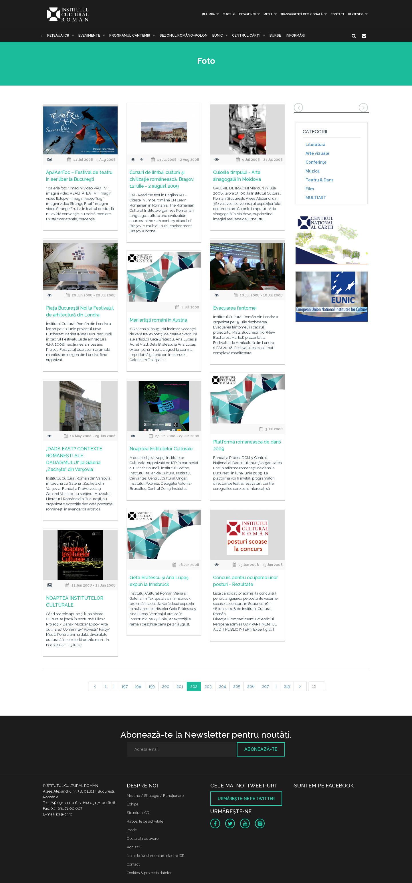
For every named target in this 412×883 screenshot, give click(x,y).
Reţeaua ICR (58, 35)
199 (151, 686)
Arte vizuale (317, 153)
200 (165, 686)
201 (180, 686)
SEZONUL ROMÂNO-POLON (183, 35)
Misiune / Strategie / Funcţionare (155, 795)
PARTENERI (355, 14)
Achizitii (133, 847)
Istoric (132, 830)
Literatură (315, 144)
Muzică (313, 171)
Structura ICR (138, 813)
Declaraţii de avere (143, 838)
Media (268, 14)
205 (236, 686)
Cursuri (229, 14)
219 (287, 686)
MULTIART (316, 197)
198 (138, 686)
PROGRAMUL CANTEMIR (129, 35)
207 (265, 686)
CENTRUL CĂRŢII (246, 35)
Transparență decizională (301, 14)
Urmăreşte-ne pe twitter (246, 798)
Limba (208, 14)
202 (193, 686)
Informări (295, 35)
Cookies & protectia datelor (149, 873)
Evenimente (89, 35)
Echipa (132, 804)
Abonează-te (261, 749)
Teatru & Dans (319, 180)
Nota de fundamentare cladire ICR (156, 856)
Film (310, 189)
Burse (275, 35)
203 (208, 686)
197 (125, 686)
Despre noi (247, 14)
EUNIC (217, 35)
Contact (337, 14)
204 (222, 686)
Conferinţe (316, 162)
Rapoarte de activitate (145, 821)
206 (251, 686)
